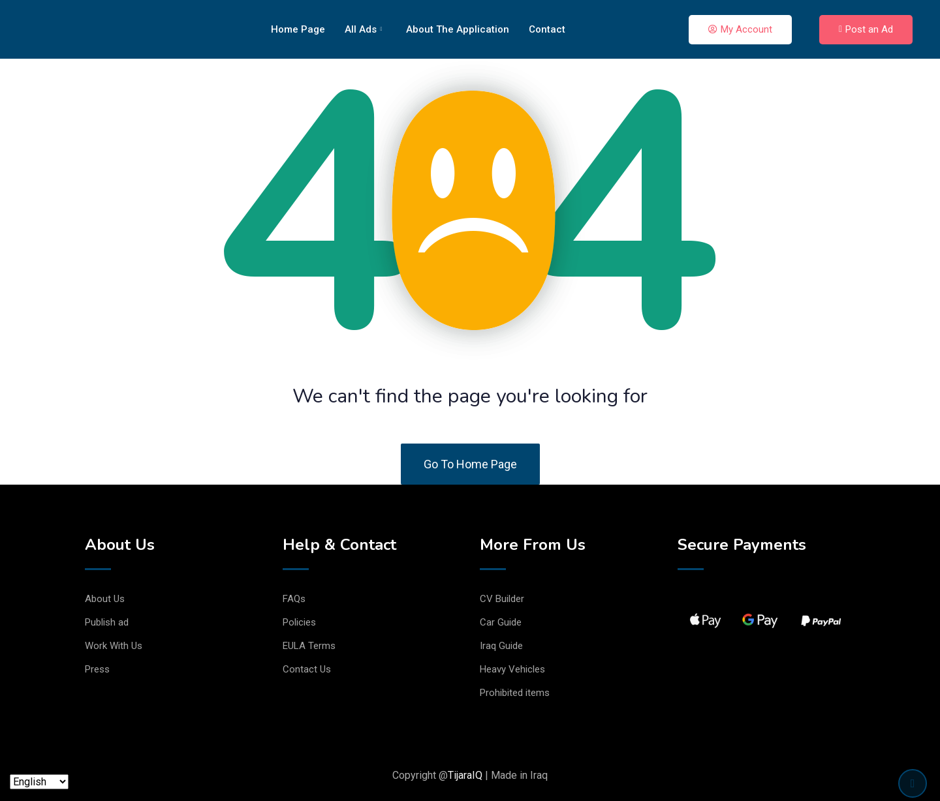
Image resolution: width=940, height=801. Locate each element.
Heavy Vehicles (512, 669)
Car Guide (501, 622)
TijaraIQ (465, 775)
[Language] (39, 781)
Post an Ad (866, 29)
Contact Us (307, 669)
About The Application (457, 29)
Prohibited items (515, 693)
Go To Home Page (470, 464)
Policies (299, 622)
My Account (740, 29)
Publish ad (107, 622)
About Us (105, 599)
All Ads (364, 29)
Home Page (298, 29)
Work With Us (113, 646)
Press (97, 669)
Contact (547, 29)
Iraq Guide (501, 646)
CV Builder (502, 599)
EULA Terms (309, 646)
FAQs (294, 599)
